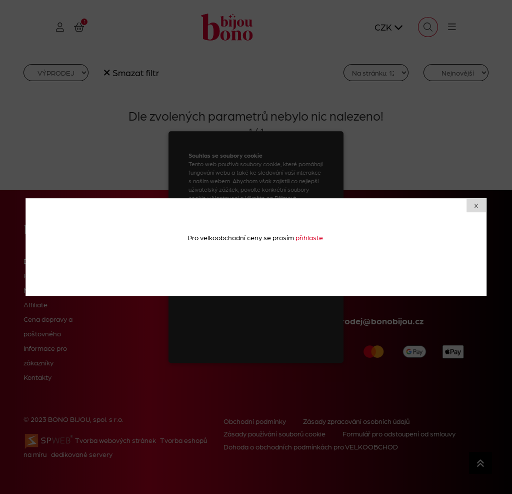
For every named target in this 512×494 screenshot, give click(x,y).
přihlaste (309, 237)
